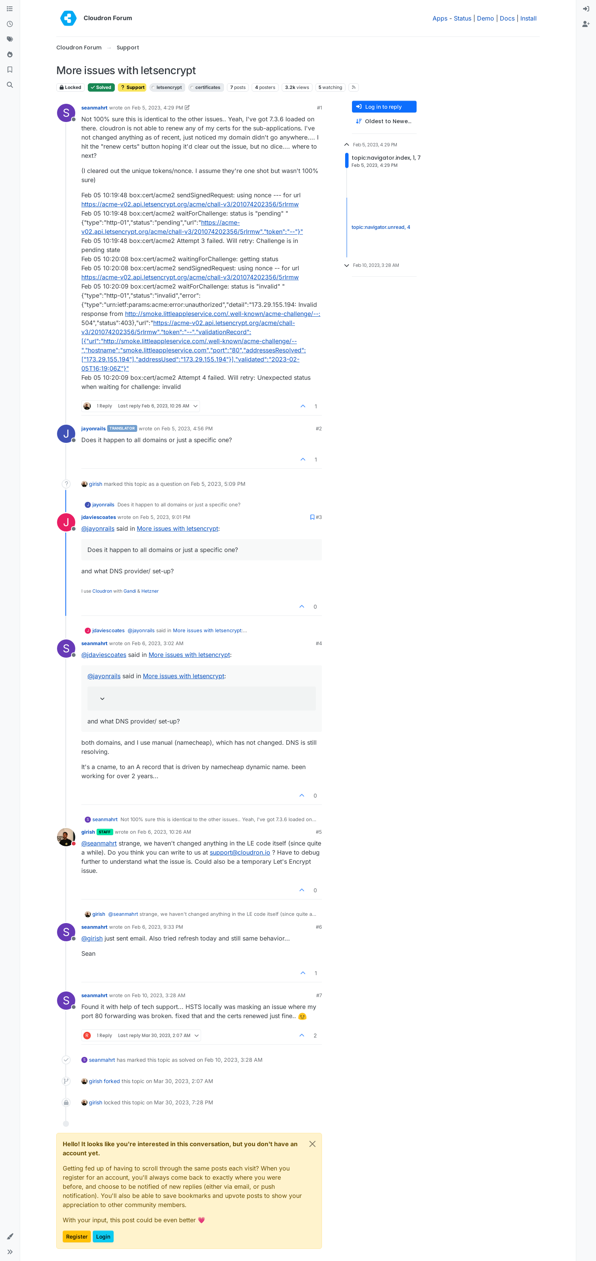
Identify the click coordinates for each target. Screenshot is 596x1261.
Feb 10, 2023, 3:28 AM (158, 995)
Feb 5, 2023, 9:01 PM (165, 517)
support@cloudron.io (240, 852)
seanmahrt (94, 108)
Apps (440, 18)
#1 (319, 108)
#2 (319, 428)
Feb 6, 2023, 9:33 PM (157, 927)
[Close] (312, 1144)
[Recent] (10, 24)
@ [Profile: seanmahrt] (99, 843)
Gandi (130, 591)
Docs (507, 18)
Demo (485, 18)
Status (462, 18)
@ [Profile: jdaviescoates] (103, 654)
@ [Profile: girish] (92, 938)
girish (95, 484)
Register (76, 1236)
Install (528, 18)
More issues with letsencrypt (177, 528)
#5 (319, 832)
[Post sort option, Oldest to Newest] (384, 121)
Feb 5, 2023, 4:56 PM (187, 428)
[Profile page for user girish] (66, 837)
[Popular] (10, 55)
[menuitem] (586, 9)
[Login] (586, 9)
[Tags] (10, 39)
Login (103, 1236)
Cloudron (102, 591)
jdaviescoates (98, 517)
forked (112, 1081)
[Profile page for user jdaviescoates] (66, 522)
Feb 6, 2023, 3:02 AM (158, 643)
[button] (10, 1237)
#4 (319, 643)
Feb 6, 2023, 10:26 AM (164, 832)
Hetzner (150, 591)
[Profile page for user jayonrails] (66, 434)
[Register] (586, 24)
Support (132, 87)
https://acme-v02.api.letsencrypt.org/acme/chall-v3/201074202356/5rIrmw (190, 204)
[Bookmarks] (10, 70)
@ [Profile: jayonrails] (97, 528)
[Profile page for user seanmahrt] (66, 113)
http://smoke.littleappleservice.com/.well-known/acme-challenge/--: (222, 313)
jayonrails (93, 428)
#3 (319, 517)
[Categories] (10, 9)
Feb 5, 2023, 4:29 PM (157, 108)
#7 (319, 995)
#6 (319, 927)
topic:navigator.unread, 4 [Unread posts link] (381, 227)
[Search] (10, 85)
